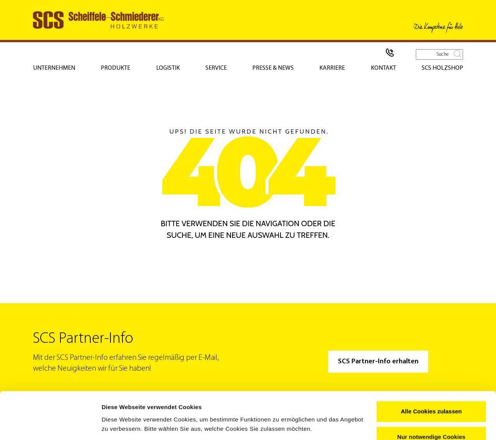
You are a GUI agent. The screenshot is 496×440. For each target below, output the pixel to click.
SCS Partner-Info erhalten (378, 361)
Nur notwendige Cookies (431, 411)
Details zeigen (121, 424)
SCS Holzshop (442, 68)
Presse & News (273, 68)
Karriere (332, 68)
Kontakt (383, 68)
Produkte (115, 68)
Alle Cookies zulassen (431, 386)
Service (216, 68)
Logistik (168, 68)
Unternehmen (54, 68)
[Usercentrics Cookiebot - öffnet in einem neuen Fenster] (50, 425)
